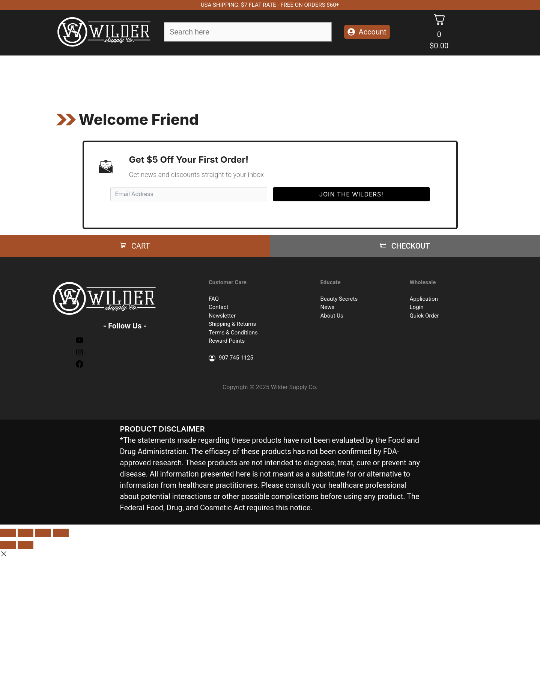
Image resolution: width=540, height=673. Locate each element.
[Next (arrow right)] (25, 545)
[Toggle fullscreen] (43, 533)
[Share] (25, 533)
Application (424, 298)
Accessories (305, 76)
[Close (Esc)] (8, 533)
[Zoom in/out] (61, 533)
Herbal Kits (398, 76)
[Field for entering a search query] (248, 32)
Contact (218, 307)
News (327, 307)
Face (161, 76)
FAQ (214, 298)
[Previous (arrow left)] (8, 545)
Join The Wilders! (351, 194)
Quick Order (424, 315)
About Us (331, 315)
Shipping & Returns (232, 324)
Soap (125, 76)
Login (417, 307)
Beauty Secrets (339, 298)
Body (199, 76)
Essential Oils (251, 76)
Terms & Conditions (233, 332)
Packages (353, 76)
